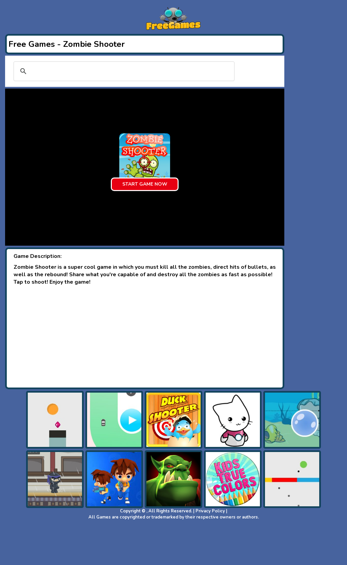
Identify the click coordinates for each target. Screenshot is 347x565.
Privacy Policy (210, 511)
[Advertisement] (144, 336)
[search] (123, 71)
